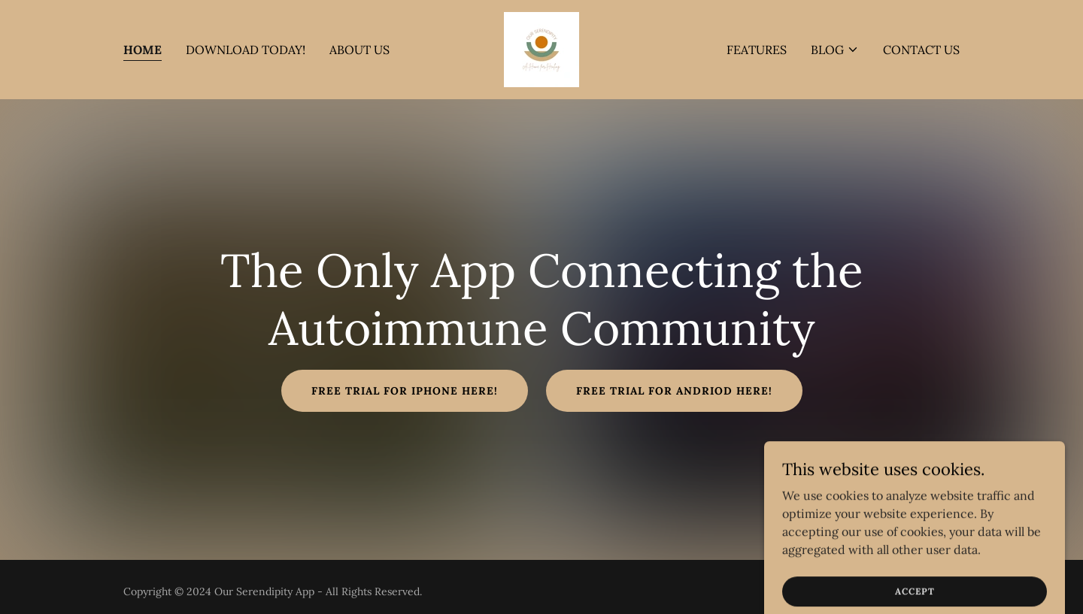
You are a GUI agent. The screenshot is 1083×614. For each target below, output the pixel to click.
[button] (835, 50)
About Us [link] (359, 49)
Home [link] (142, 49)
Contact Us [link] (921, 49)
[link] (541, 48)
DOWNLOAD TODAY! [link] (245, 49)
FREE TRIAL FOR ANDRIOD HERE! (674, 391)
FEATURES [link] (757, 49)
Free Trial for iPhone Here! (404, 391)
